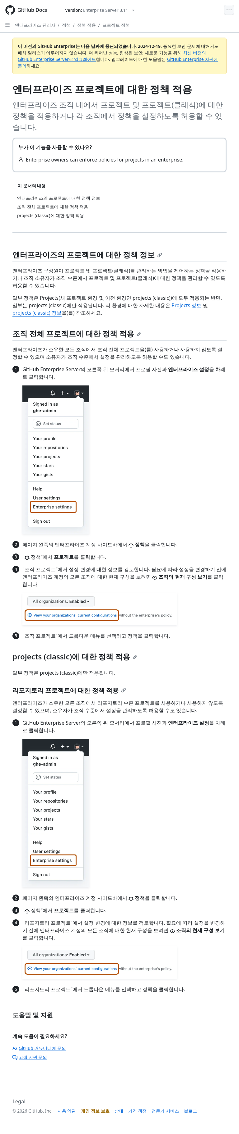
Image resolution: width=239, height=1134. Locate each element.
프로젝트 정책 (116, 25)
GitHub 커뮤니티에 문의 (39, 1048)
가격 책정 (137, 1111)
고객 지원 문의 (29, 1057)
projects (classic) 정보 (37, 312)
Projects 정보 (186, 305)
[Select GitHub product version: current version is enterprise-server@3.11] (99, 10)
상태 (119, 1111)
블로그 (190, 1111)
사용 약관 (67, 1111)
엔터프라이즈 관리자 (35, 25)
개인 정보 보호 (95, 1111)
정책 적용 (86, 25)
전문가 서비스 (165, 1111)
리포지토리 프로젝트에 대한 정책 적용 (69, 690)
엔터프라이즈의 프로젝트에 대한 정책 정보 (87, 254)
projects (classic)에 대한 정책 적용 (75, 656)
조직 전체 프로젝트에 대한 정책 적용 (77, 333)
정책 (66, 25)
